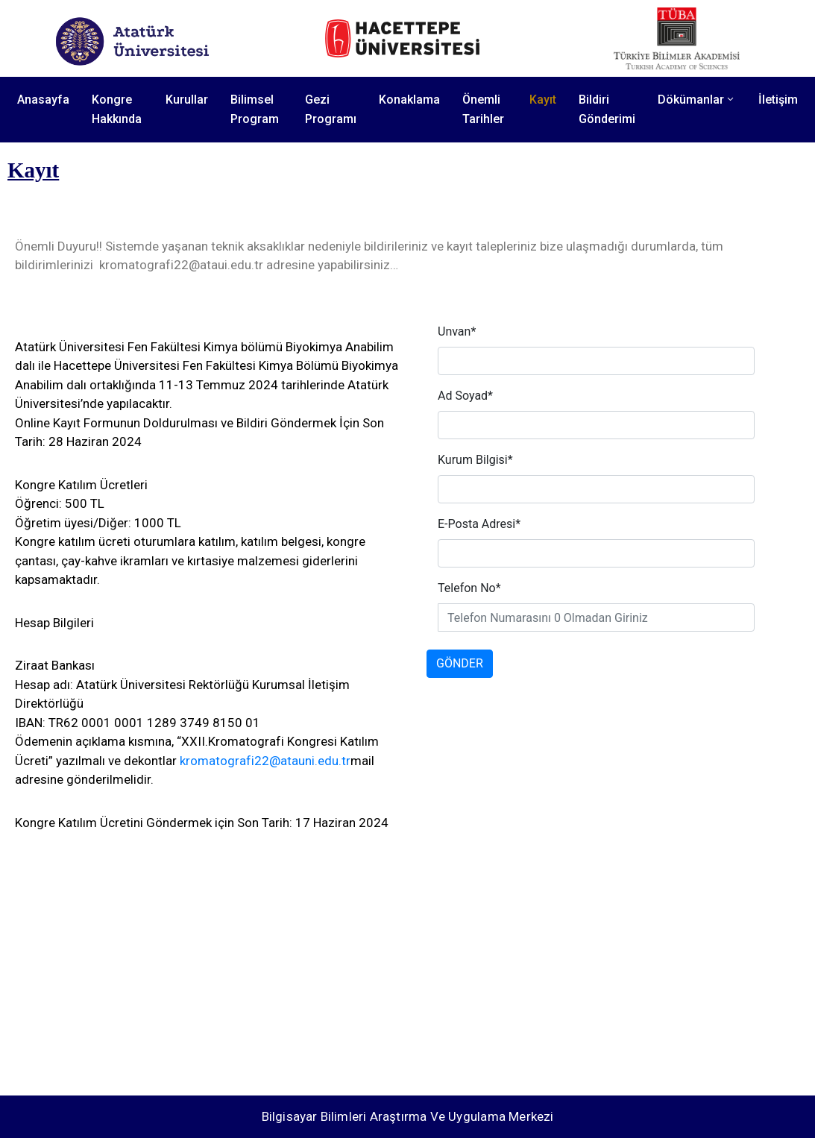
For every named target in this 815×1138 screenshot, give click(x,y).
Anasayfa (43, 99)
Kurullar (187, 99)
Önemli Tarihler (483, 109)
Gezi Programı (330, 109)
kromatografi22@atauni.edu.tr (265, 760)
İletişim (778, 99)
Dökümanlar (697, 99)
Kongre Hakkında (117, 109)
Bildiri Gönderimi (607, 109)
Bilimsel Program (254, 109)
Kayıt (542, 99)
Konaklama (409, 99)
